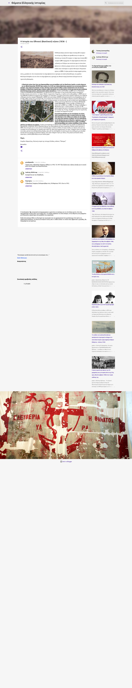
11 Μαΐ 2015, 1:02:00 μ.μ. (40, 162)
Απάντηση (28, 169)
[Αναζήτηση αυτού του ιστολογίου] (115, 3)
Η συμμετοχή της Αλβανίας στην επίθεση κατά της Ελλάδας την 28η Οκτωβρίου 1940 (103, 209)
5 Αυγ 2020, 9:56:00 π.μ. (38, 181)
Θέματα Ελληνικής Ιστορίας (28, 2)
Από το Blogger (66, 461)
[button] (21, 47)
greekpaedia (29, 162)
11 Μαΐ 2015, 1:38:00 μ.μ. (43, 172)
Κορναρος (28, 181)
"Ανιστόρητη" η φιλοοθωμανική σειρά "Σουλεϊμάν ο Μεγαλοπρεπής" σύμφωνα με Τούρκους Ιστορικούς (103, 117)
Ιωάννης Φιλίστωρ (31, 172)
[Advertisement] (49, 241)
